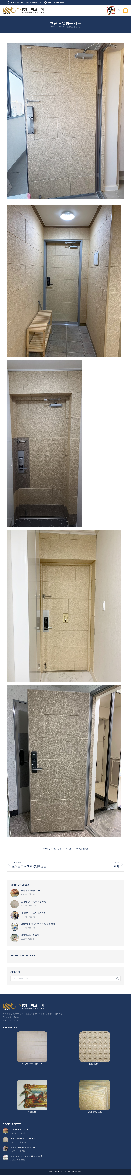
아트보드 (32, 1112)
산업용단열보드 (95, 1112)
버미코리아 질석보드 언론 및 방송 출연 (38, 924)
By (68, 849)
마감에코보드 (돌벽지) (32, 1064)
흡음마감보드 (95, 1064)
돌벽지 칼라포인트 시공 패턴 (33, 902)
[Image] (32, 1046)
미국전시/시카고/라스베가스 (33, 913)
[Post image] (14, 893)
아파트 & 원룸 (56, 849)
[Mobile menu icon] (125, 10)
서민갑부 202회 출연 (30, 935)
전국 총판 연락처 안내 (30, 890)
